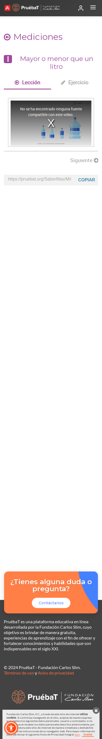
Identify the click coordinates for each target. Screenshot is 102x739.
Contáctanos (51, 602)
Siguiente (84, 160)
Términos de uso (19, 672)
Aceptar (87, 734)
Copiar (86, 180)
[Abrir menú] (93, 8)
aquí (77, 734)
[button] (11, 728)
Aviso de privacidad (56, 672)
